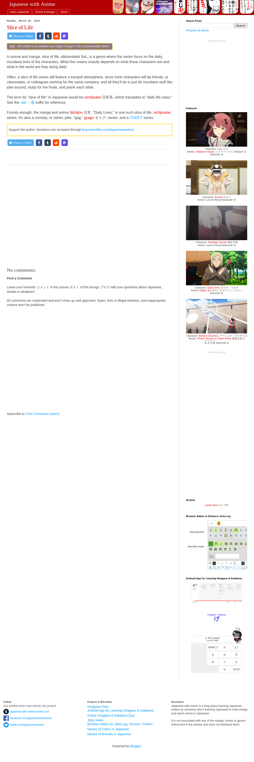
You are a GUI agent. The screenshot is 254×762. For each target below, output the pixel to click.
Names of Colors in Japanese (108, 729)
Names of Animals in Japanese (109, 734)
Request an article (197, 30)
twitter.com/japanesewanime (23, 724)
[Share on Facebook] (40, 35)
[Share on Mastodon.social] (64, 35)
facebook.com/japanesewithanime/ (27, 718)
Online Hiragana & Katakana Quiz (111, 715)
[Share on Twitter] (21, 35)
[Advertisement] (89, 216)
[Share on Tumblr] (48, 35)
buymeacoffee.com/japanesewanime (108, 129)
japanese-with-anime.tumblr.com (26, 711)
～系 (27, 102)
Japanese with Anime (32, 4)
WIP (12, 46)
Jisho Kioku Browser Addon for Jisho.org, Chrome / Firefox (120, 722)
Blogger (135, 746)
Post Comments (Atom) (42, 414)
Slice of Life (20, 27)
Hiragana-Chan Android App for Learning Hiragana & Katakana (120, 708)
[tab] (19, 12)
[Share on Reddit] (56, 35)
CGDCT (135, 118)
